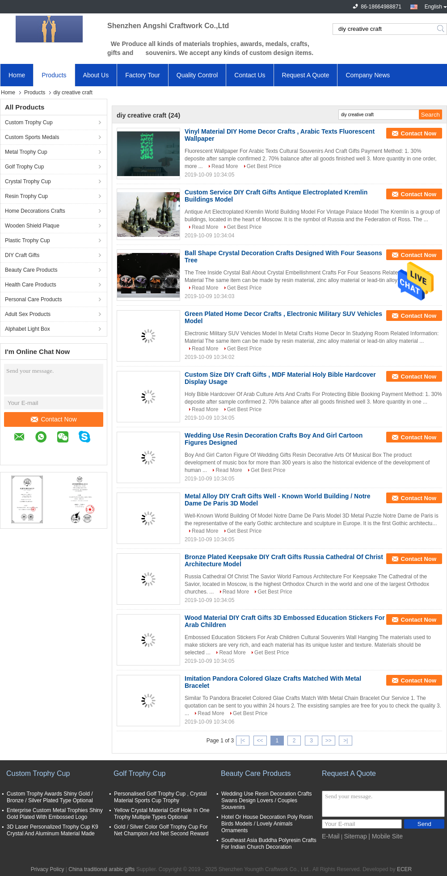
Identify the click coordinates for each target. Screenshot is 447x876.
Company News (368, 75)
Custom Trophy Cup (29, 122)
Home (16, 75)
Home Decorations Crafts (35, 211)
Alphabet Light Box (27, 329)
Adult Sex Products (28, 314)
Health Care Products (30, 285)
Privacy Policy (47, 869)
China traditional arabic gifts (101, 869)
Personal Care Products (33, 299)
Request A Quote (305, 75)
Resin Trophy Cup (26, 196)
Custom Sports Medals (32, 137)
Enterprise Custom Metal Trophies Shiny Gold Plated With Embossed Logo (55, 813)
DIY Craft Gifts (22, 255)
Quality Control (197, 75)
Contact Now (53, 419)
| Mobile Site (385, 836)
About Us (96, 75)
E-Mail (331, 836)
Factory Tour (142, 75)
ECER (404, 869)
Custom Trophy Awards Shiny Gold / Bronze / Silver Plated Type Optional (50, 797)
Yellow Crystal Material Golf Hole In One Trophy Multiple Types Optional (162, 813)
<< (260, 740)
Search (441, 29)
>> (328, 740)
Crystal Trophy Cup (28, 181)
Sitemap (355, 836)
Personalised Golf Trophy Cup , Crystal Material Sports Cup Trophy (160, 797)
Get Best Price (264, 166)
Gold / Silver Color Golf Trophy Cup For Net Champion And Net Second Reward (161, 830)
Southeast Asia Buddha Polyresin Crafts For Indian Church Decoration (268, 843)
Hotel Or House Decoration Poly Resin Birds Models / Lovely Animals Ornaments (267, 824)
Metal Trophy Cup (26, 152)
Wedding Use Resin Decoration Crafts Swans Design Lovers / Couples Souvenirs (266, 800)
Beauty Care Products (31, 270)
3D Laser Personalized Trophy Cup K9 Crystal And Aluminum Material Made (52, 830)
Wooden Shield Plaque (32, 226)
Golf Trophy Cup (24, 167)
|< (242, 740)
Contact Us (249, 75)
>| (345, 740)
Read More (224, 166)
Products (54, 75)
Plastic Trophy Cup (27, 240)
